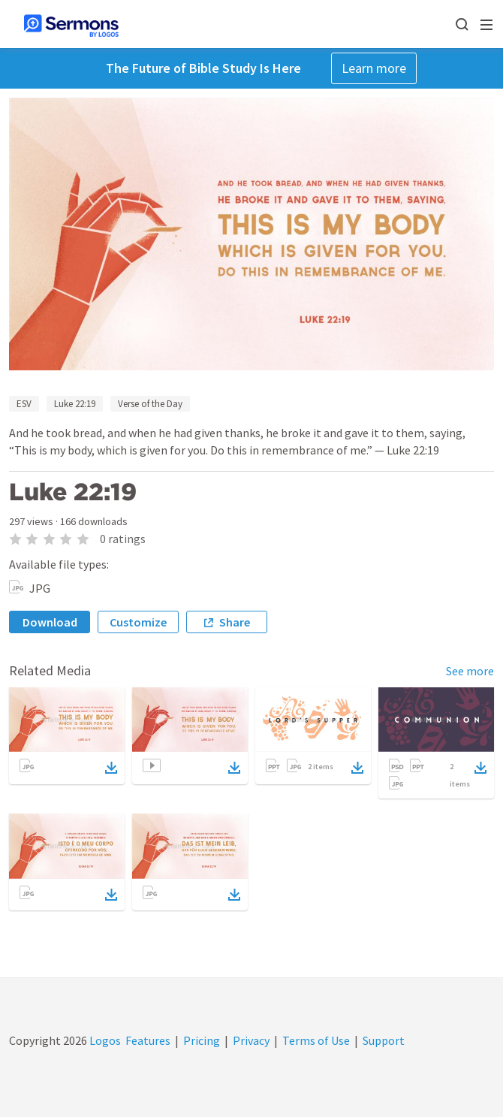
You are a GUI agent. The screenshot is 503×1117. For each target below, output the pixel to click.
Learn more (374, 68)
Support (384, 1040)
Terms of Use (316, 1040)
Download (50, 621)
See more (470, 670)
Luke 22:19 (74, 403)
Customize (138, 621)
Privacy (251, 1040)
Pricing (201, 1040)
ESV (24, 403)
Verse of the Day (150, 403)
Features (147, 1040)
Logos (104, 1040)
